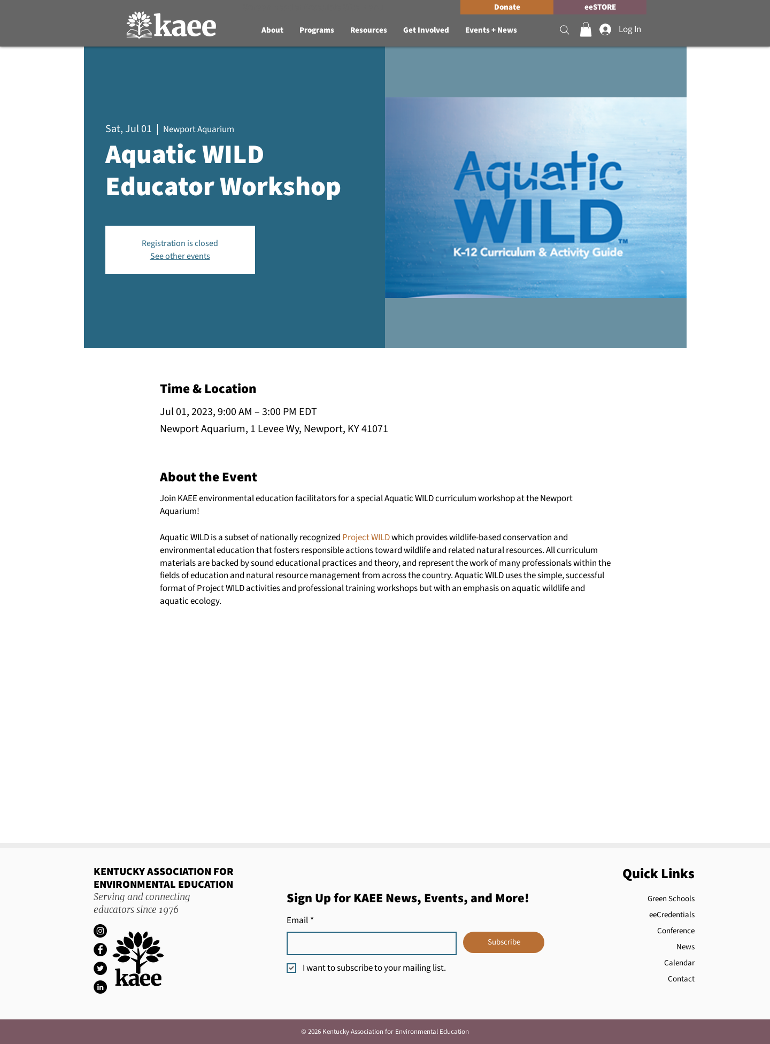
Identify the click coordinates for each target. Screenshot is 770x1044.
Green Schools (671, 898)
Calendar (679, 963)
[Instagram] (100, 931)
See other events (180, 256)
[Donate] (506, 7)
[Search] (564, 30)
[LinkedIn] (100, 987)
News (685, 947)
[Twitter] (100, 968)
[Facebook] (100, 949)
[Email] (368, 943)
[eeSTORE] (599, 7)
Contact (681, 979)
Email (300, 921)
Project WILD (366, 537)
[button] (272, 30)
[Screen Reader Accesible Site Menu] (313, 7)
